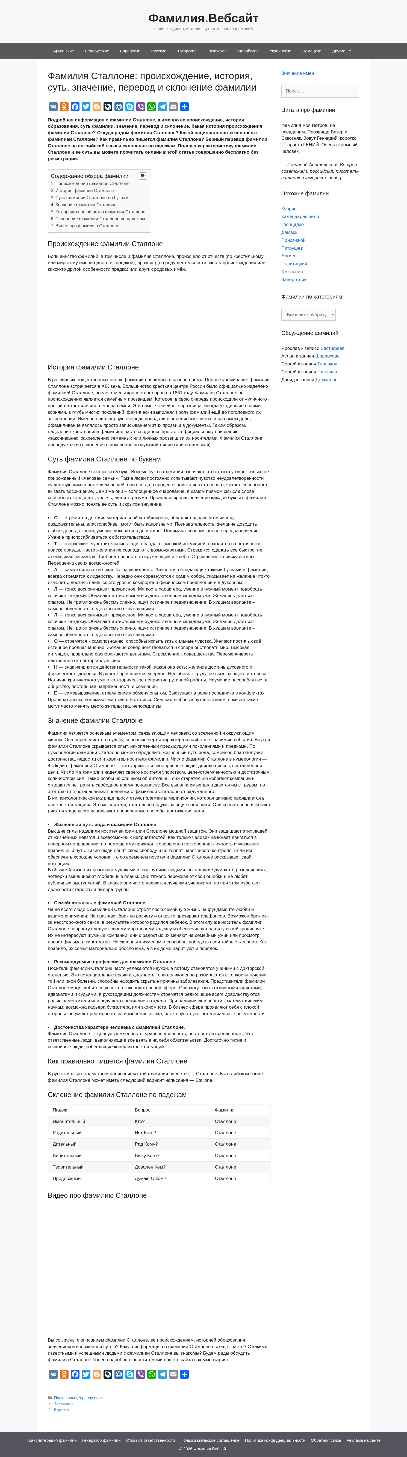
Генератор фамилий (101, 1440)
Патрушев (292, 248)
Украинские (280, 51)
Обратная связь (326, 1440)
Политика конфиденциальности (275, 1440)
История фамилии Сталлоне (84, 190)
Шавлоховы (327, 356)
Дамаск (289, 232)
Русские (158, 51)
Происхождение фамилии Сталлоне (92, 183)
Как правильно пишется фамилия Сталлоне (100, 211)
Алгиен (289, 255)
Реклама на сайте (364, 1440)
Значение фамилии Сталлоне (86, 204)
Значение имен (297, 73)
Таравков (327, 364)
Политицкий (294, 263)
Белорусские (97, 51)
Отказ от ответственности (150, 1440)
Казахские (217, 51)
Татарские (187, 51)
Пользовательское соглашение (210, 1440)
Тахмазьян (63, 1403)
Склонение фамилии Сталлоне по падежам (100, 218)
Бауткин (61, 1409)
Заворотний (294, 279)
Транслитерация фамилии (51, 1440)
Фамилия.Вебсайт (203, 18)
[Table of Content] (143, 176)
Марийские (248, 51)
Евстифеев (333, 348)
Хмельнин (292, 271)
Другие (345, 51)
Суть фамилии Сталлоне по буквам (91, 197)
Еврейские (130, 51)
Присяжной (293, 240)
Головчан (327, 371)
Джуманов (326, 379)
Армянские (63, 51)
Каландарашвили (300, 216)
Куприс (288, 208)
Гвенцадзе (292, 224)
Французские (91, 1398)
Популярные (65, 1398)
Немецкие (311, 51)
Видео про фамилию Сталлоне (87, 225)
